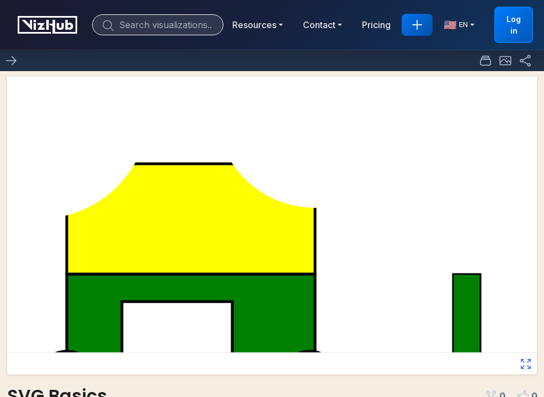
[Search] (157, 24)
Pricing (376, 24)
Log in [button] (513, 24)
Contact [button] (319, 24)
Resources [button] (254, 24)
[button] (505, 60)
